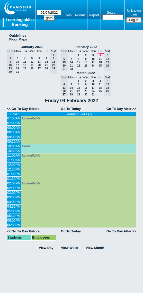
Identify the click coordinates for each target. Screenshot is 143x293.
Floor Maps (18, 39)
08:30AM (14, 132)
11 (24, 61)
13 (39, 61)
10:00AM (14, 146)
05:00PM (14, 211)
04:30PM (14, 206)
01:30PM (14, 179)
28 (46, 68)
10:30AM (14, 151)
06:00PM (14, 220)
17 (17, 65)
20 (39, 65)
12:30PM (14, 169)
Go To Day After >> (121, 109)
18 (24, 65)
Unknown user (134, 12)
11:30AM (14, 160)
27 (39, 68)
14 (46, 61)
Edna (26, 146)
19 (32, 65)
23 (85, 65)
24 (17, 68)
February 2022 (86, 47)
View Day (46, 248)
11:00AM (14, 155)
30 (85, 94)
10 (17, 61)
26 (32, 68)
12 (32, 61)
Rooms (80, 15)
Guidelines (17, 35)
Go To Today (71, 109)
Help (68, 15)
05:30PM (14, 216)
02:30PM (14, 188)
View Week (69, 248)
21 (46, 65)
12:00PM (14, 165)
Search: (112, 12)
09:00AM (14, 137)
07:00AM (14, 118)
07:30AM (14, 123)
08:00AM (14, 127)
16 (85, 62)
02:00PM (14, 183)
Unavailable (31, 118)
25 (24, 68)
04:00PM (14, 202)
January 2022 (31, 47)
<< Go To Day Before (23, 109)
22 (78, 65)
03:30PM (14, 197)
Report (94, 15)
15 (78, 62)
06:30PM (14, 225)
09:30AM (14, 141)
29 (78, 94)
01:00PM (14, 174)
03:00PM (14, 192)
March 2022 (86, 73)
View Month (95, 248)
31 (17, 71)
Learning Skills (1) (79, 114)
